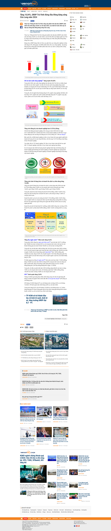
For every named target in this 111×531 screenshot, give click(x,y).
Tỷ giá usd (40, 509)
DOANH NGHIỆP (62, 8)
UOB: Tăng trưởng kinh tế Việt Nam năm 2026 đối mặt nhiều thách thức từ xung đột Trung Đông (56, 347)
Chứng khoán (25, 377)
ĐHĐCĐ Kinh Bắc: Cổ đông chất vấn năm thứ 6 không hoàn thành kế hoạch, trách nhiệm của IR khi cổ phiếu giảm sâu (42, 382)
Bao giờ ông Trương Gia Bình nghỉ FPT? (32, 397)
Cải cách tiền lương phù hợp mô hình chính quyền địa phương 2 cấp (56, 356)
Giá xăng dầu (84, 509)
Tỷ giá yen (45, 509)
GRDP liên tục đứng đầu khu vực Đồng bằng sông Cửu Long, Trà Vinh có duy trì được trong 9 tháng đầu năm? (48, 31)
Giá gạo (44, 512)
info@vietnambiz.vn (28, 528)
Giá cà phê (61, 509)
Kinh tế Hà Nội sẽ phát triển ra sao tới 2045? (30, 355)
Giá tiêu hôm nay (68, 509)
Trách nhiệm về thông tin (27, 529)
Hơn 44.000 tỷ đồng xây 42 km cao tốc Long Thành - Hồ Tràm (57, 352)
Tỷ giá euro (50, 509)
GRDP (26, 327)
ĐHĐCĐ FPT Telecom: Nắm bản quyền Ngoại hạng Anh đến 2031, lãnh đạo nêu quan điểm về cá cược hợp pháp (60, 441)
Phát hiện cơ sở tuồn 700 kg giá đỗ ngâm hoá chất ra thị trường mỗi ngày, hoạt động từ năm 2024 (57, 363)
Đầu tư (40, 11)
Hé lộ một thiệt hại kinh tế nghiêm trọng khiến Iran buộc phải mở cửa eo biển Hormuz (44, 440)
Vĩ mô (28, 11)
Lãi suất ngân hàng (76, 509)
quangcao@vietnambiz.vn (82, 523)
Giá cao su (49, 512)
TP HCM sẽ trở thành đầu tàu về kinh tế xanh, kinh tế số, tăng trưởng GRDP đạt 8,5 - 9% (36, 299)
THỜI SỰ (25, 8)
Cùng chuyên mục (51, 331)
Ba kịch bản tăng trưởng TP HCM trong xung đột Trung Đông (31, 352)
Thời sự (23, 11)
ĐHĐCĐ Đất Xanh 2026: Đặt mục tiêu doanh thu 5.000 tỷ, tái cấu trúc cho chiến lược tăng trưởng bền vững (28, 419)
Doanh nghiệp (25, 398)
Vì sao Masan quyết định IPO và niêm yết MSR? (83, 484)
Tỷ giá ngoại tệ (33, 509)
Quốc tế (38, 444)
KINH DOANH (68, 8)
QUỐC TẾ (39, 8)
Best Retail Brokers (56, 512)
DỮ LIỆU (73, 8)
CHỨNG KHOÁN (55, 8)
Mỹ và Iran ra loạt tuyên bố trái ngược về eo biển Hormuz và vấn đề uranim (84, 496)
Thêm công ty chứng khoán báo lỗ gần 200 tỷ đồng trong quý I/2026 (60, 418)
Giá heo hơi (56, 509)
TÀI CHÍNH (44, 8)
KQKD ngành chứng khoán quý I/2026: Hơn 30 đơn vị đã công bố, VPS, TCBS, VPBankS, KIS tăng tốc (41, 374)
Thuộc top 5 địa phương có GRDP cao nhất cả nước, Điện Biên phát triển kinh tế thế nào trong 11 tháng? (49, 310)
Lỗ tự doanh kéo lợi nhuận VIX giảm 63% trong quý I (44, 418)
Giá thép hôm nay (25, 512)
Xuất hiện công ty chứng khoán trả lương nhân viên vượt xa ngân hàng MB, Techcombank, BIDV (63, 496)
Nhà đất (23, 384)
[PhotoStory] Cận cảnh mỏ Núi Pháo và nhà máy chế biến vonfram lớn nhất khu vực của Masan (62, 472)
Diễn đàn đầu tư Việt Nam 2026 (67, 512)
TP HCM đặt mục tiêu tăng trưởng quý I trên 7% (31, 357)
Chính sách (34, 11)
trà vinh (31, 327)
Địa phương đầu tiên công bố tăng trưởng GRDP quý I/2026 (31, 347)
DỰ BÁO (29, 8)
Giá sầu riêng (32, 512)
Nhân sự (45, 11)
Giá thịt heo (39, 512)
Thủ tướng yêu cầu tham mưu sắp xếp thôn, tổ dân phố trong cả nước (57, 359)
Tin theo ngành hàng (76, 13)
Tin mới (25, 371)
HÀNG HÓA (34, 8)
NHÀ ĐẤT (49, 8)
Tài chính (24, 392)
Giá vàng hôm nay (25, 509)
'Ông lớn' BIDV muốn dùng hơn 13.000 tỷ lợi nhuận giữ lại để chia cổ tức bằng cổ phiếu (62, 485)
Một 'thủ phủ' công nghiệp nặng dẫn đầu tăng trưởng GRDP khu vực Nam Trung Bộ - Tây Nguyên (32, 361)
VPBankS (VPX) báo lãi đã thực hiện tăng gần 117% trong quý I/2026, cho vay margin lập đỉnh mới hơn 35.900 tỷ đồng (36, 493)
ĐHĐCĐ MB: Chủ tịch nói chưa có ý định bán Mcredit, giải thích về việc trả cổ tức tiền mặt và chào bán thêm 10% (43, 389)
